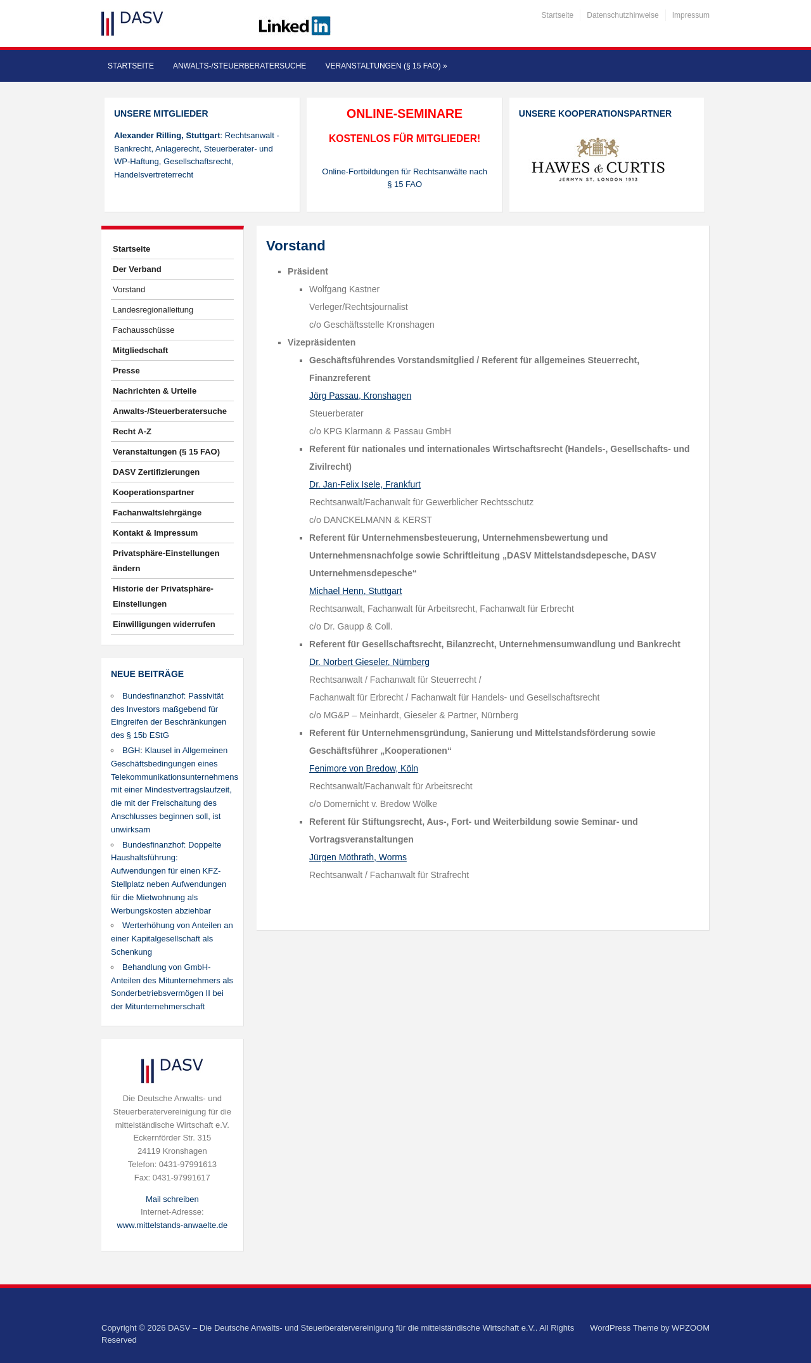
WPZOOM (691, 1328)
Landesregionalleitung (153, 309)
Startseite (558, 15)
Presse (126, 370)
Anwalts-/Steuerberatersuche (239, 65)
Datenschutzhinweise (622, 15)
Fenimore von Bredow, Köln (363, 768)
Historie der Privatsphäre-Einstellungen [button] (163, 596)
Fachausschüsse (144, 330)
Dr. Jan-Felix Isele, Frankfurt (365, 484)
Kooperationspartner (154, 492)
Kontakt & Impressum (155, 533)
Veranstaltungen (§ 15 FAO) (386, 65)
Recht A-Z (132, 431)
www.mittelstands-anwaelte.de (172, 1225)
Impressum (691, 15)
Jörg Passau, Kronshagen (360, 396)
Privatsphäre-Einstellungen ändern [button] (166, 560)
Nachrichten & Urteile (154, 391)
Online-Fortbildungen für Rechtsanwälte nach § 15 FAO (404, 178)
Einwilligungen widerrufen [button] (164, 624)
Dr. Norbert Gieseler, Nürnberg (369, 662)
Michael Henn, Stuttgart (355, 591)
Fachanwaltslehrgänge (157, 512)
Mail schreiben (172, 1199)
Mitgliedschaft (140, 350)
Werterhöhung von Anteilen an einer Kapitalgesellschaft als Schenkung (172, 939)
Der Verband (137, 269)
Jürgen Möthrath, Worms (358, 857)
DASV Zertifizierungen (156, 472)
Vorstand (129, 289)
